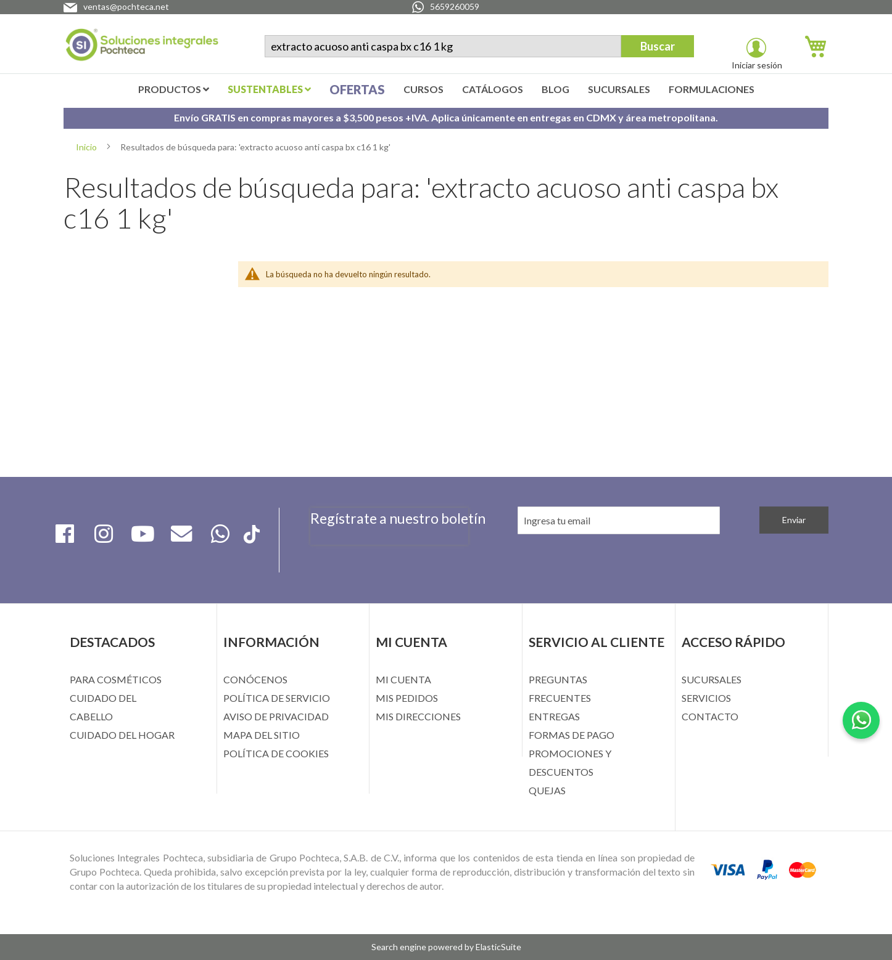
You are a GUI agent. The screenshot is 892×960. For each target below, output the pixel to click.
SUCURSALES (711, 679)
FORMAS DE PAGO (571, 735)
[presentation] (389, 551)
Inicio (87, 147)
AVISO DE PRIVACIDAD (276, 716)
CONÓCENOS (255, 679)
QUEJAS (547, 790)
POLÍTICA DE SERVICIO (276, 698)
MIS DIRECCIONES (418, 716)
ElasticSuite (498, 947)
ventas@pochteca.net (126, 6)
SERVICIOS (706, 698)
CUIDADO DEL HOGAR (122, 735)
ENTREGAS (554, 716)
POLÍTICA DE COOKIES (276, 753)
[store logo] (142, 47)
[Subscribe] (793, 520)
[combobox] (443, 46)
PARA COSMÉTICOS (116, 679)
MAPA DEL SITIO (261, 735)
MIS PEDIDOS (407, 698)
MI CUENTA (403, 679)
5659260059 (454, 6)
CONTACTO (710, 716)
